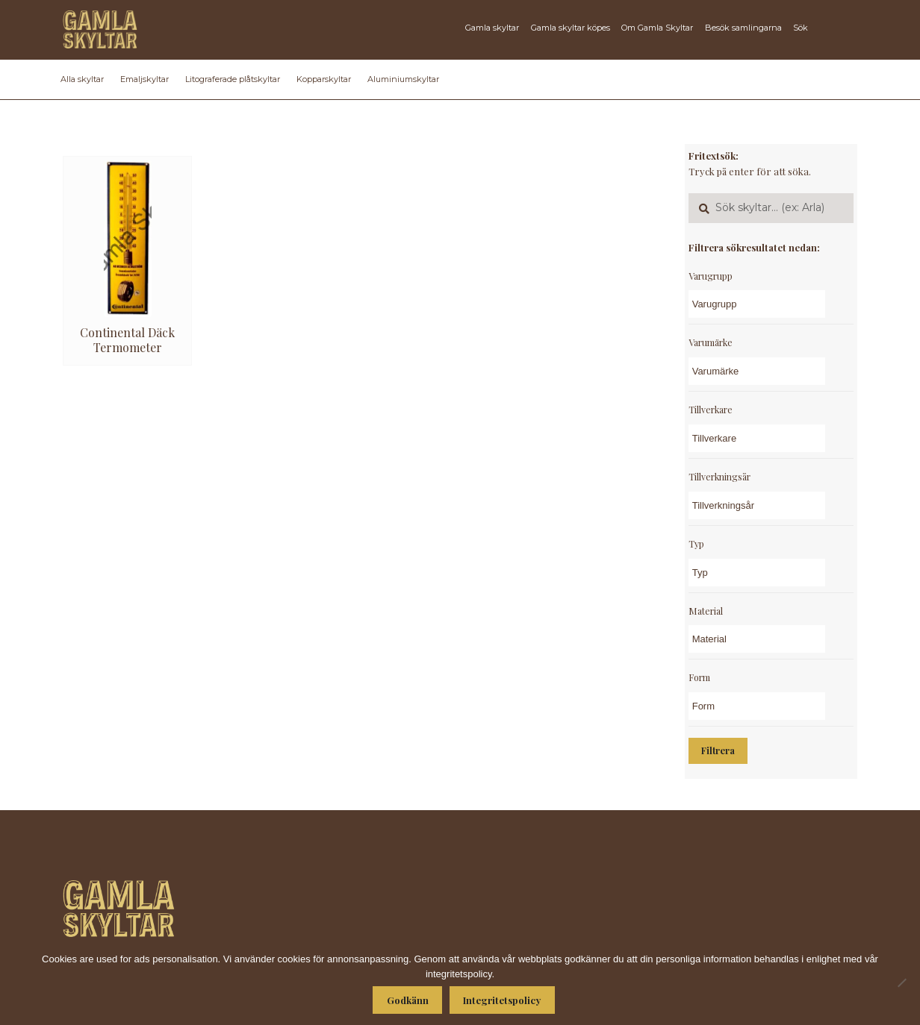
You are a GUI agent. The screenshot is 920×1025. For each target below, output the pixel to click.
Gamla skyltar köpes (570, 27)
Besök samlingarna (743, 27)
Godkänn (408, 1000)
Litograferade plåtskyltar (232, 79)
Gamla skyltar (492, 27)
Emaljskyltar (144, 79)
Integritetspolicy (502, 1000)
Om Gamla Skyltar (657, 27)
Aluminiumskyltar (403, 79)
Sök (800, 27)
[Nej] (901, 982)
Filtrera (718, 750)
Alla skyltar (82, 79)
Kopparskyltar (323, 79)
